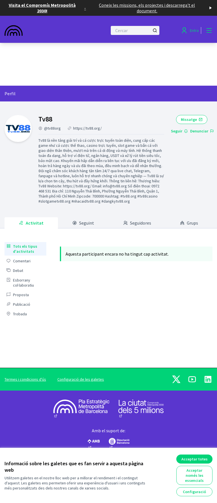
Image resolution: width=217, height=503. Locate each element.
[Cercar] (135, 30)
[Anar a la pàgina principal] (42, 30)
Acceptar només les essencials (194, 475)
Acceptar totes (194, 459)
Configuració (194, 491)
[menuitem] (25, 249)
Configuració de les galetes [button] (80, 379)
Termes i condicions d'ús (25, 379)
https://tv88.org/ (87, 128)
